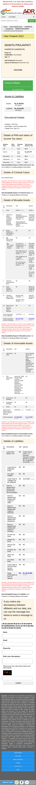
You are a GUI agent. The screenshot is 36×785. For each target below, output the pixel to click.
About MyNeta (18, 752)
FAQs (18, 769)
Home (3, 17)
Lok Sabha (12, 17)
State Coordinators (18, 759)
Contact (18, 763)
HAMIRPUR (28, 26)
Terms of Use (18, 766)
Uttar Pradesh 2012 (16, 26)
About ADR (18, 756)
